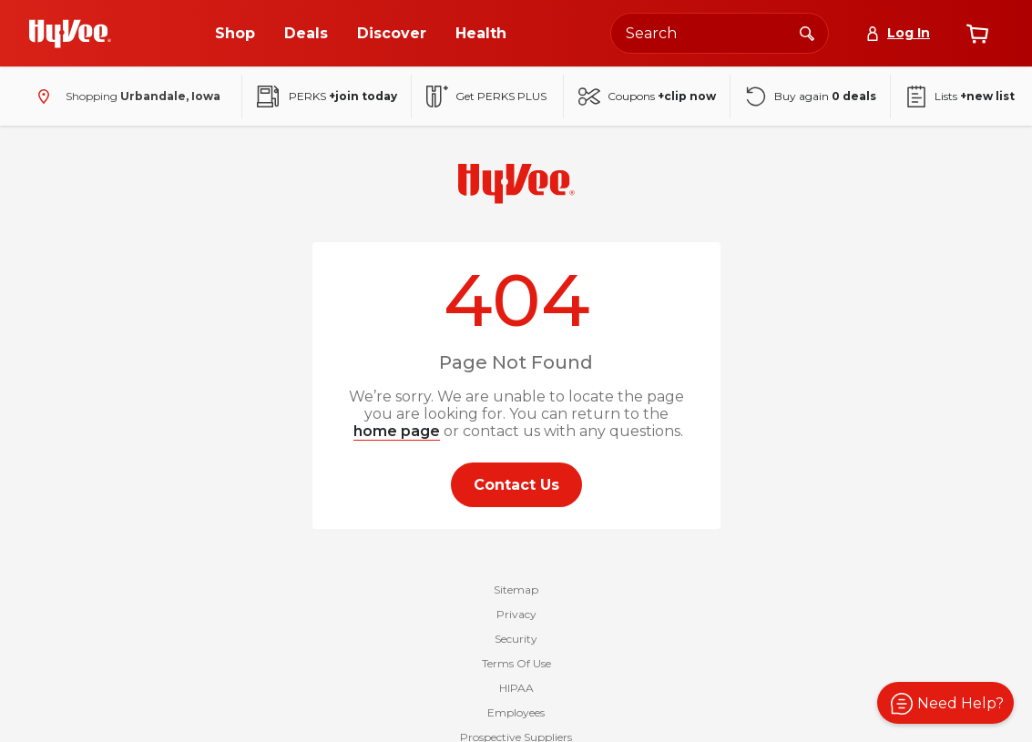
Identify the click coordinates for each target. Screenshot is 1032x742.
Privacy (516, 614)
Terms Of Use (516, 663)
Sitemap (516, 589)
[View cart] (977, 33)
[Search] (807, 32)
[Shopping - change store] (124, 96)
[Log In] (898, 33)
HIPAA (516, 688)
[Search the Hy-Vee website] (719, 33)
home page (396, 431)
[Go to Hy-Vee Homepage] (70, 33)
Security (516, 638)
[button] (945, 703)
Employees (516, 712)
